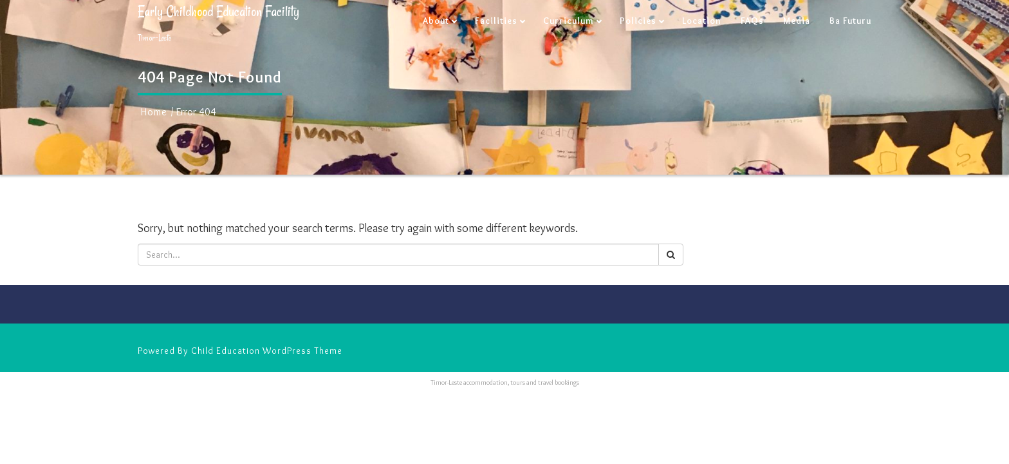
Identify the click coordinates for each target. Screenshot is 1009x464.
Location (701, 20)
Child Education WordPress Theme (266, 350)
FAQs (752, 20)
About (436, 20)
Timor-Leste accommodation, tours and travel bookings (504, 382)
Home (154, 112)
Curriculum (568, 20)
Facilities (496, 20)
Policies (638, 20)
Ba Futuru (850, 20)
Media (796, 20)
